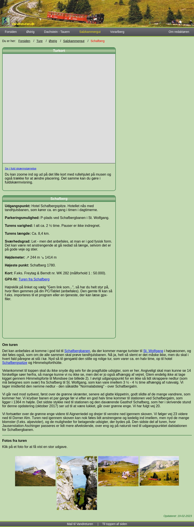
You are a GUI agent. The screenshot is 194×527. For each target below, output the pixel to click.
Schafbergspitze (14, 363)
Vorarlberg (117, 31)
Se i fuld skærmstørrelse (20, 168)
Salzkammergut (73, 41)
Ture (39, 41)
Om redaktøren (179, 31)
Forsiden (11, 31)
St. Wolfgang (153, 351)
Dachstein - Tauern (57, 31)
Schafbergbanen (77, 351)
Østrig (30, 31)
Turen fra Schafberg (34, 279)
